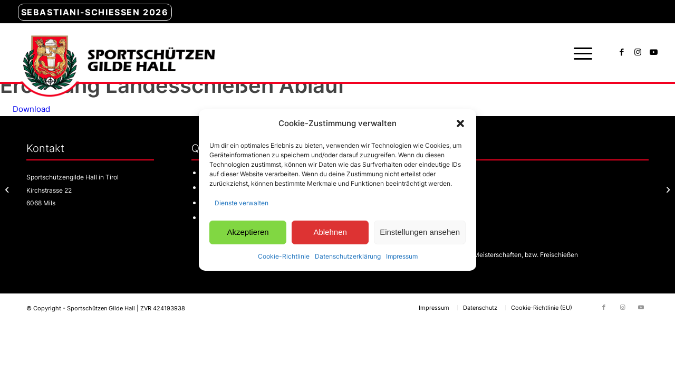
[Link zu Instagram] (637, 52)
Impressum (402, 256)
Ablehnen (329, 231)
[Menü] (579, 53)
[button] (460, 123)
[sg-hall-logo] (116, 53)
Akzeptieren (247, 231)
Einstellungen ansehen (420, 231)
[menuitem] (95, 13)
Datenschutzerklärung (348, 256)
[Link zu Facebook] (622, 52)
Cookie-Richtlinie (284, 256)
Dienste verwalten (241, 203)
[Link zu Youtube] (653, 52)
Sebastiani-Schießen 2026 (95, 12)
